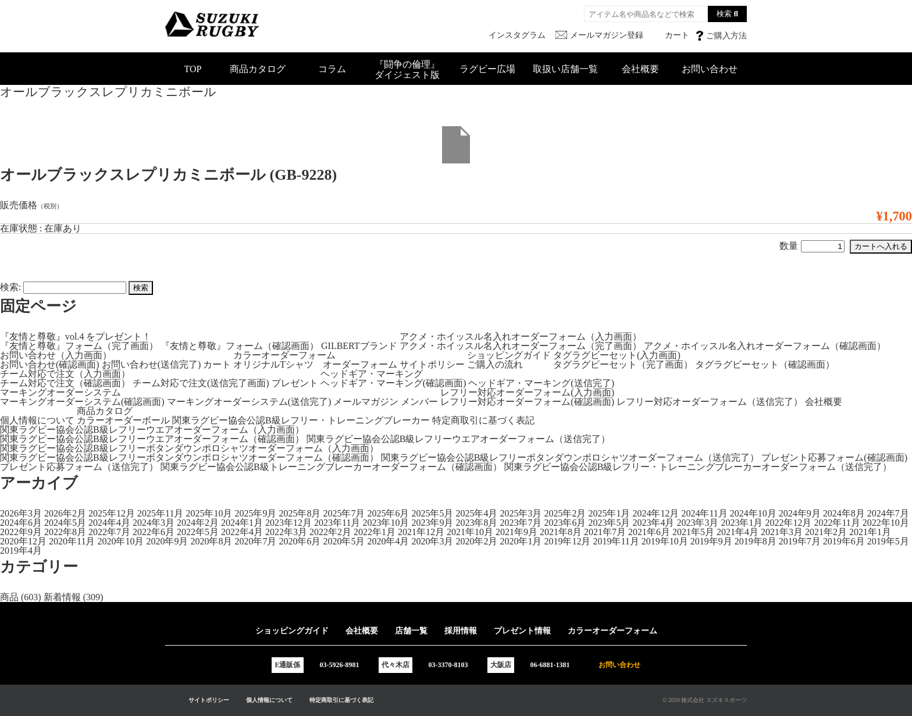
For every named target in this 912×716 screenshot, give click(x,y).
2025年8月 (299, 513)
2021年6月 (649, 532)
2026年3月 (21, 513)
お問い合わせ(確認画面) (49, 364)
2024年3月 (153, 523)
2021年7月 (605, 532)
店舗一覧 (411, 630)
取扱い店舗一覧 (565, 69)
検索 (724, 13)
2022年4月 (242, 532)
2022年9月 (21, 532)
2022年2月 (330, 532)
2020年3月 (432, 541)
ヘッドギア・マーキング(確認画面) (393, 383)
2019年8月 (755, 541)
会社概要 (640, 69)
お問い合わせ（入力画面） (56, 355)
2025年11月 (160, 513)
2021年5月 (693, 532)
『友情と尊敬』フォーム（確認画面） (240, 346)
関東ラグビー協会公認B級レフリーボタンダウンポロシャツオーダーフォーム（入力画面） (189, 448)
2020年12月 (23, 541)
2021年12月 (421, 532)
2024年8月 (844, 513)
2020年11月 (72, 541)
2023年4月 (653, 523)
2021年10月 (470, 532)
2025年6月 (388, 513)
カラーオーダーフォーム (284, 355)
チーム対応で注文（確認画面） (65, 383)
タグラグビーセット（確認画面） (765, 364)
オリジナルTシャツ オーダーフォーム (315, 364)
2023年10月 (385, 523)
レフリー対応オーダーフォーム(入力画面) (527, 392)
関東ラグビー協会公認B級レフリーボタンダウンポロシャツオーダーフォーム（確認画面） (189, 457)
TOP (193, 69)
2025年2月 (565, 513)
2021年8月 (561, 532)
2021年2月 (826, 532)
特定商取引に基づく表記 (483, 420)
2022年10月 (886, 523)
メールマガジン (365, 402)
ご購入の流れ (495, 364)
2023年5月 (609, 523)
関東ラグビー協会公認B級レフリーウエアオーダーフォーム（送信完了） (459, 439)
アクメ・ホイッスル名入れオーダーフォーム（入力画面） (521, 336)
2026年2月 (65, 513)
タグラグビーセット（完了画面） (623, 364)
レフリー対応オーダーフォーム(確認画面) (527, 402)
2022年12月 (788, 523)
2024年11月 (704, 513)
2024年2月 (198, 523)
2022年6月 (153, 532)
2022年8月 (65, 532)
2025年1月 (609, 513)
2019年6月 (844, 541)
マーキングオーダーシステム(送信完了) (249, 402)
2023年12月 (288, 523)
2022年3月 (286, 532)
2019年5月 (888, 541)
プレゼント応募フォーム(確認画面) (834, 457)
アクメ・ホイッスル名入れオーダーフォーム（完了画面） (521, 346)
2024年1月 (242, 523)
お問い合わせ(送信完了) (151, 364)
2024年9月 (800, 513)
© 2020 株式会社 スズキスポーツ (704, 700)
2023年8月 (476, 523)
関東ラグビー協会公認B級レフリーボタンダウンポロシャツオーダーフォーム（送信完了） (570, 457)
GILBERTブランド (359, 346)
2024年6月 (21, 523)
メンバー (419, 402)
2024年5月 (65, 523)
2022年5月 (198, 532)
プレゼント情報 (522, 630)
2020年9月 (167, 541)
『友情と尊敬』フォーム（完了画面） (79, 346)
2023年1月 (742, 523)
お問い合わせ (710, 69)
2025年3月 (521, 513)
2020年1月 (521, 541)
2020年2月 (476, 541)
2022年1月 (375, 532)
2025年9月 (255, 513)
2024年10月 (753, 513)
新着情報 (62, 597)
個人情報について (37, 420)
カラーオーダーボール (123, 420)
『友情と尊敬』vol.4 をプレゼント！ (75, 336)
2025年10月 (209, 513)
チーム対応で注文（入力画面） (65, 374)
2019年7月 (800, 541)
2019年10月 (665, 541)
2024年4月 (109, 523)
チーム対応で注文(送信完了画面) (201, 383)
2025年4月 (476, 513)
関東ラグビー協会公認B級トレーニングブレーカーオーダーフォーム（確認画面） (331, 467)
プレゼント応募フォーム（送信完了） (79, 467)
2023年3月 (697, 523)
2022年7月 (109, 532)
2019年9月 (711, 541)
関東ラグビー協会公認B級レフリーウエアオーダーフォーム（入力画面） (152, 429)
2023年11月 (337, 523)
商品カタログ (258, 69)
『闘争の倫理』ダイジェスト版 (407, 69)
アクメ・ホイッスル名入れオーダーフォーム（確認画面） (765, 346)
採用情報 (460, 630)
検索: (10, 287)
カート (217, 364)
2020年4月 (388, 541)
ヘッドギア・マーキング (371, 374)
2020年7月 (255, 541)
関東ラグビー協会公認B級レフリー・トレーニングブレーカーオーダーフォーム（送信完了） (698, 467)
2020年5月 (344, 541)
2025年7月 (344, 513)
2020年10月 (120, 541)
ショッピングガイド (509, 355)
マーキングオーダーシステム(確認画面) (82, 402)
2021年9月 (516, 532)
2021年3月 (782, 532)
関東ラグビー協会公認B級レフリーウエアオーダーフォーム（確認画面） (152, 439)
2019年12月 (567, 541)
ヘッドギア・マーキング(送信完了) (541, 383)
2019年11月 (616, 541)
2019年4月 (21, 550)
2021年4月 (737, 532)
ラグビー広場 (487, 69)
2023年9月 (432, 523)
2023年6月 (565, 523)
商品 (9, 597)
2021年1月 (870, 532)
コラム (332, 69)
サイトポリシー (432, 364)
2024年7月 (888, 513)
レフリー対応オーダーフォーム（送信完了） (710, 402)
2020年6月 (299, 541)
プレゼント (295, 383)
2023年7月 (521, 523)
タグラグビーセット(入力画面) (617, 355)
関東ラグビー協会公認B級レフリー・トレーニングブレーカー (301, 420)
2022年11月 (837, 523)
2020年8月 (211, 541)
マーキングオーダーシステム (60, 392)
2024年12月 (655, 513)
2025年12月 (111, 513)
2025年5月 (432, 513)
